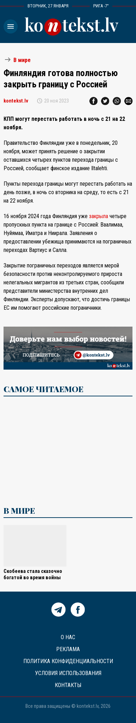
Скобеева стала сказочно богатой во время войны (33, 574)
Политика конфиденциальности (68, 661)
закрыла (98, 216)
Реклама (68, 649)
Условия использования (68, 673)
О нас (68, 637)
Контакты (68, 685)
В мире (22, 60)
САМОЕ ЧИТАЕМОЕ (43, 389)
